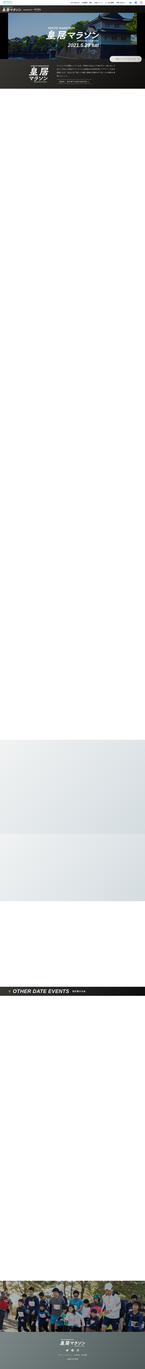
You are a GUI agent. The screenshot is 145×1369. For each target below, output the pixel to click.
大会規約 (77, 1355)
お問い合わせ (120, 2)
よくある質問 (109, 2)
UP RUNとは (75, 2)
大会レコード (98, 2)
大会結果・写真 (87, 2)
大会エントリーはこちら (127, 59)
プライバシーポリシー (65, 1355)
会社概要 (84, 1355)
